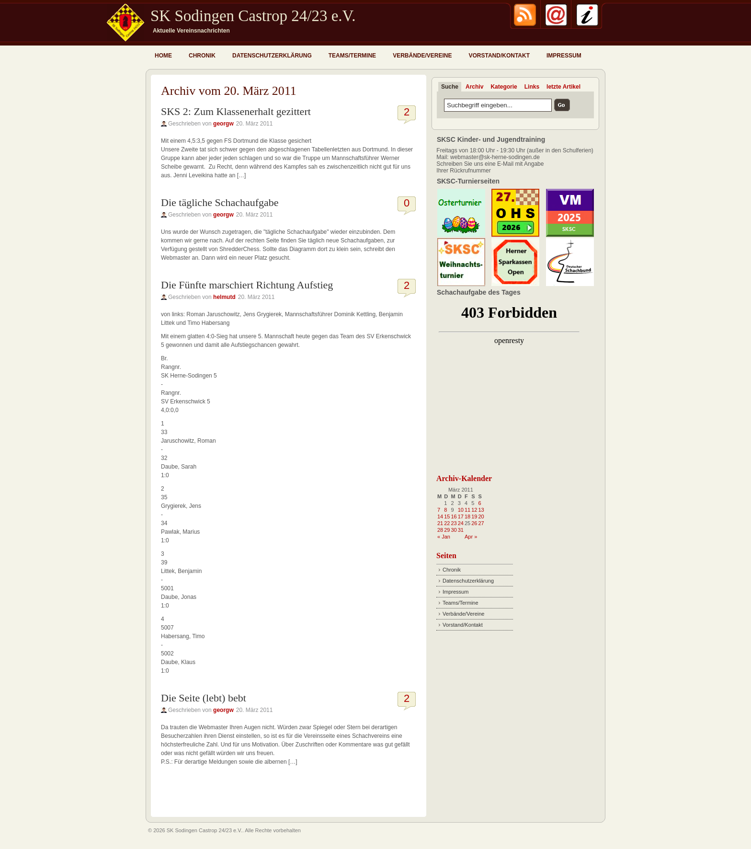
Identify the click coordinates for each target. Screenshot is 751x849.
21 (440, 523)
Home (163, 55)
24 (461, 523)
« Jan (443, 536)
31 (461, 530)
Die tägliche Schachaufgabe (220, 202)
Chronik (202, 55)
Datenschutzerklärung (272, 55)
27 (481, 523)
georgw (223, 123)
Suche (449, 86)
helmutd (224, 297)
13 (481, 510)
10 (461, 510)
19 (474, 516)
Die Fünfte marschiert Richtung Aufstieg (247, 285)
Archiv (474, 86)
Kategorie (503, 86)
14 (440, 516)
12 (474, 510)
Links (531, 86)
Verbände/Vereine (422, 55)
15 (447, 516)
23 (454, 523)
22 (447, 523)
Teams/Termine (352, 55)
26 (474, 523)
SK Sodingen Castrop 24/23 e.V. (252, 15)
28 (440, 530)
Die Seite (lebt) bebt (203, 698)
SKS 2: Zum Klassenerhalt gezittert (236, 111)
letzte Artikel (563, 86)
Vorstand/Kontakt (499, 55)
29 (447, 530)
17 (461, 516)
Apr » (471, 536)
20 (481, 516)
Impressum (563, 55)
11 (467, 510)
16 (454, 516)
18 (467, 516)
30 (454, 530)
